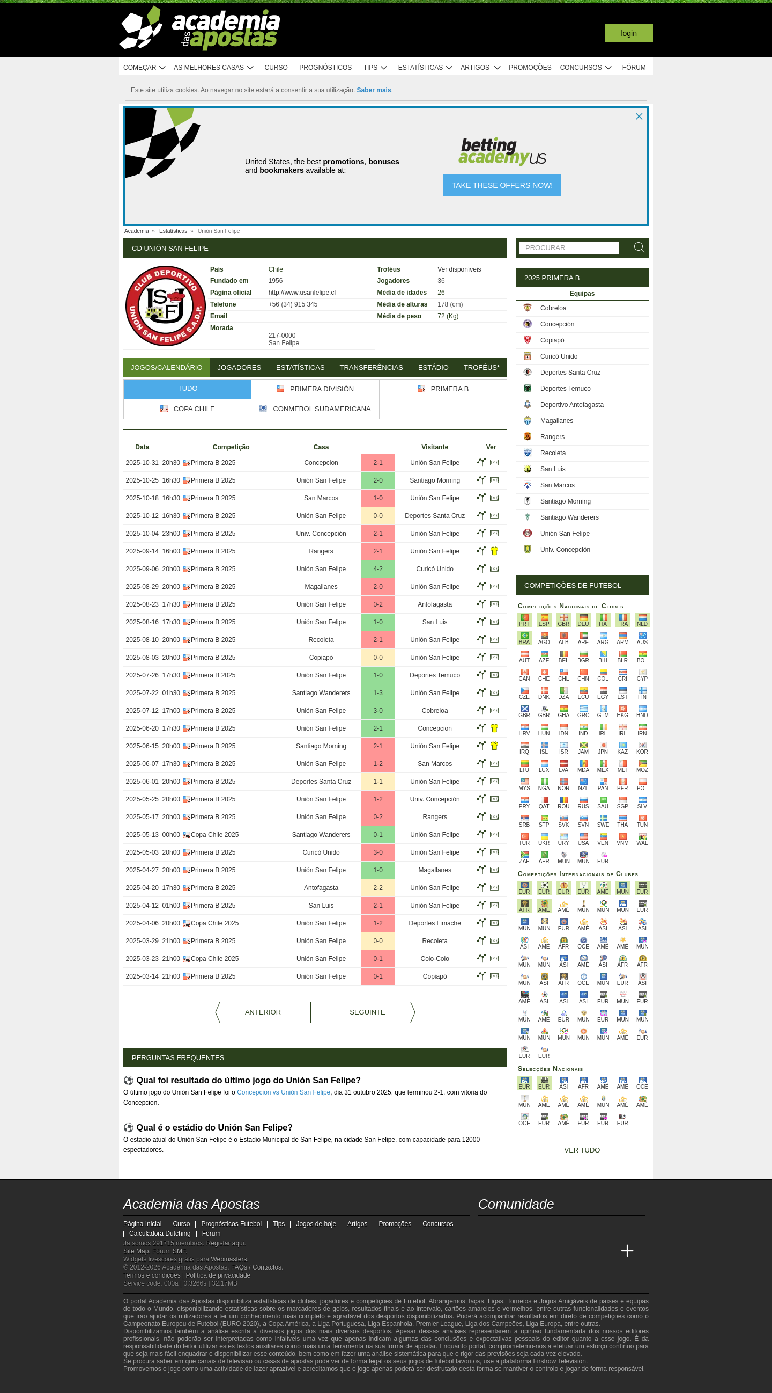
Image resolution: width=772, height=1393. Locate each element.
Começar (145, 67)
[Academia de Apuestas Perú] (607, 1251)
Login (629, 33)
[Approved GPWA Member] (188, 1384)
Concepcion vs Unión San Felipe (283, 1092)
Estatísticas (426, 67)
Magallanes (321, 586)
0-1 (377, 834)
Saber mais (374, 90)
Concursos (586, 67)
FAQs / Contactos (256, 1267)
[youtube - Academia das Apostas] (527, 1229)
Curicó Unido (435, 569)
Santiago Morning (435, 480)
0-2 (377, 604)
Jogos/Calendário (167, 367)
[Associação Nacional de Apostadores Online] (219, 1384)
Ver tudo (582, 1150)
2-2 (377, 888)
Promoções (530, 67)
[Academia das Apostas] (487, 1251)
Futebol (414, 1301)
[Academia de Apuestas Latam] (567, 1251)
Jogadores (240, 367)
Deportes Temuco (435, 675)
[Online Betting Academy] (527, 1251)
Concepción (557, 324)
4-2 (377, 569)
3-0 (377, 710)
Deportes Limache (435, 923)
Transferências (371, 367)
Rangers (321, 551)
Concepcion (321, 462)
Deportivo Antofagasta (572, 405)
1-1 (377, 781)
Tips (375, 67)
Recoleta (320, 640)
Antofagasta (435, 604)
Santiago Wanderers (321, 693)
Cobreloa (435, 710)
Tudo (188, 388)
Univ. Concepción (321, 533)
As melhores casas (214, 67)
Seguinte (367, 1012)
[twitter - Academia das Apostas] (507, 1229)
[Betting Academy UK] (587, 1251)
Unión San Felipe (434, 462)
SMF (179, 1251)
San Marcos (321, 498)
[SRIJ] (303, 1384)
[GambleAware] (148, 1384)
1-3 (377, 693)
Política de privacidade (218, 1275)
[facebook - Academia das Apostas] (547, 1229)
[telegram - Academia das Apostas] (587, 1229)
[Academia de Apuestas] (547, 1251)
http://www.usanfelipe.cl (302, 292)
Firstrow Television (559, 1361)
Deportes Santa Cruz (435, 516)
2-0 (377, 480)
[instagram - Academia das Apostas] (567, 1229)
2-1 (377, 462)
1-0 (377, 498)
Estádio (433, 367)
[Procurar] (636, 247)
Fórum (634, 67)
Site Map (136, 1251)
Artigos (481, 67)
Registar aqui (225, 1243)
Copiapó (321, 657)
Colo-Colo (435, 958)
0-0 (377, 516)
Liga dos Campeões (494, 1324)
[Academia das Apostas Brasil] (507, 1251)
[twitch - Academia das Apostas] (487, 1229)
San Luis (435, 622)
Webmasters (229, 1259)
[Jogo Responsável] (265, 1383)
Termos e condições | (154, 1275)
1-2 (377, 764)
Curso (276, 67)
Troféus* (482, 367)
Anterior (263, 1012)
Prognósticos (325, 67)
